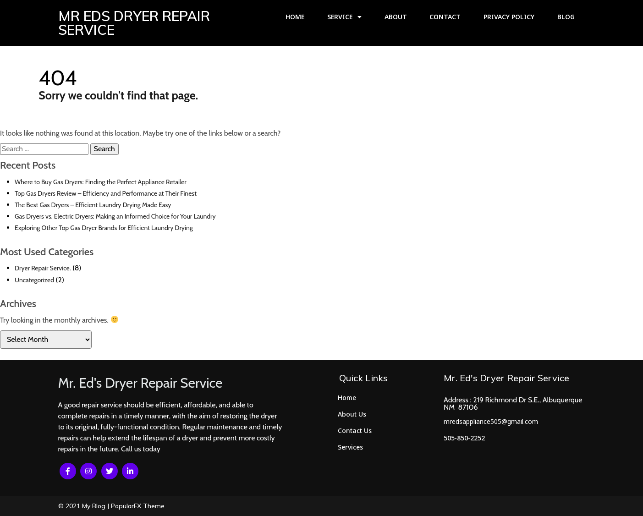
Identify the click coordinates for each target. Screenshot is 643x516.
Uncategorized (34, 280)
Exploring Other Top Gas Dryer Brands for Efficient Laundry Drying (104, 228)
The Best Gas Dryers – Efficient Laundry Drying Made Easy (93, 205)
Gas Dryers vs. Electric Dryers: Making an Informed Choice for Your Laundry (115, 216)
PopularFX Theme (138, 506)
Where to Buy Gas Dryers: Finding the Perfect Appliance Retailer (101, 182)
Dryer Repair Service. (43, 268)
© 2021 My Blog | (84, 506)
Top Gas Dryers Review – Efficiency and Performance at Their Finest (106, 193)
